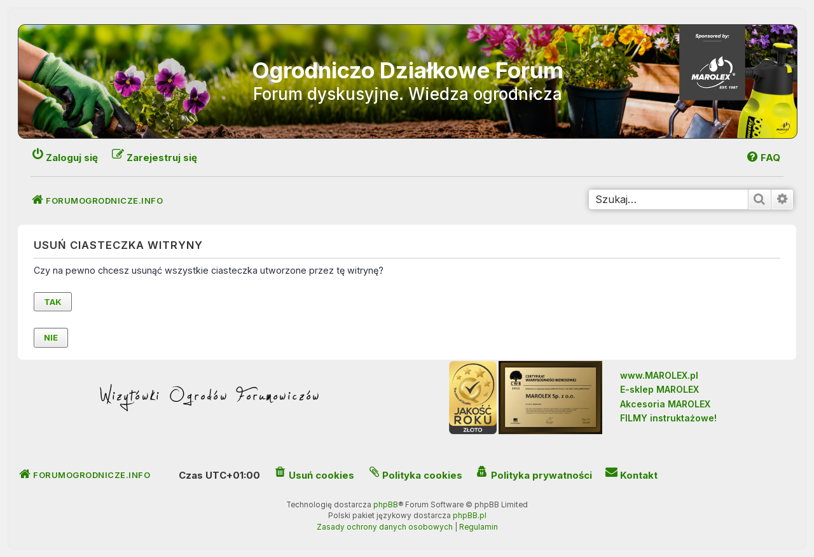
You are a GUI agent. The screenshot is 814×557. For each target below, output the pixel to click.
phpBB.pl (469, 515)
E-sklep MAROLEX (659, 389)
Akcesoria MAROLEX (665, 403)
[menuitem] (762, 157)
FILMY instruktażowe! (668, 417)
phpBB (385, 504)
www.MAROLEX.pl (659, 375)
